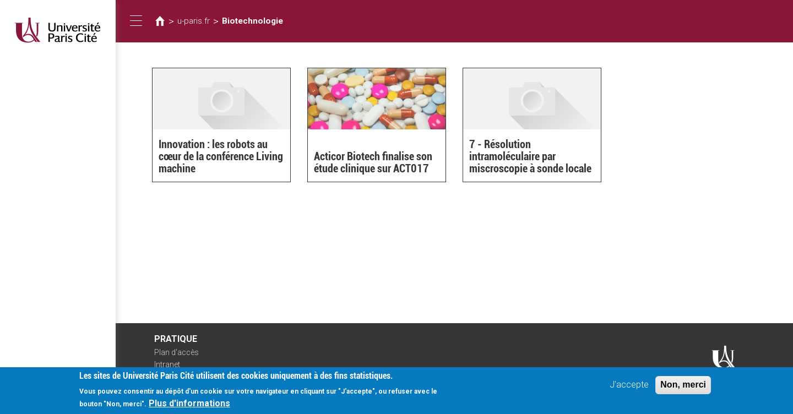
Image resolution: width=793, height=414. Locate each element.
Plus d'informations (189, 403)
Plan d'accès (176, 352)
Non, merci (683, 384)
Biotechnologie (252, 21)
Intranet (167, 364)
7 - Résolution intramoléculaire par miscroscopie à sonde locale (530, 156)
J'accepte (629, 384)
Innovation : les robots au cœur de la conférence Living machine (221, 156)
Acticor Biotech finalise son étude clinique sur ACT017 (373, 162)
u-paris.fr (193, 21)
